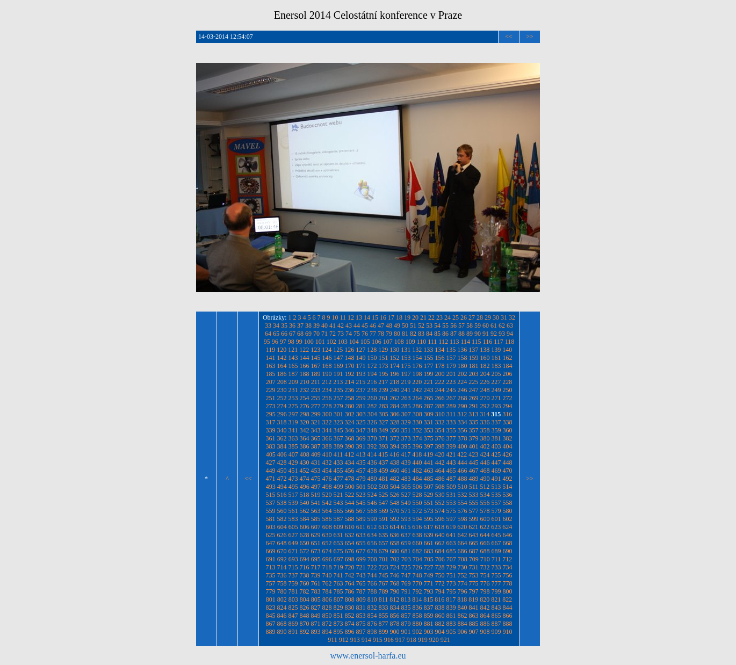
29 (488, 317)
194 (372, 374)
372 (395, 438)
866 (508, 615)
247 (474, 390)
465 (451, 470)
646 (508, 535)
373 (406, 438)
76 (365, 333)
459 (383, 470)
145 (316, 358)
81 (405, 333)
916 (389, 640)
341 (293, 430)
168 (327, 366)
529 (429, 494)
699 (361, 559)
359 (496, 430)
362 (282, 438)
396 (417, 446)
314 (484, 414)
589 (361, 519)
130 (394, 349)
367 (338, 438)
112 (443, 341)
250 (508, 390)
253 (293, 398)
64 (268, 333)
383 (271, 446)
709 (474, 559)
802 (282, 599)
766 (372, 583)
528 (417, 494)
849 (316, 615)
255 (316, 398)
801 (271, 599)
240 (395, 390)
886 (485, 623)
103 (343, 341)
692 (282, 559)
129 (383, 349)
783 (316, 591)
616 (417, 527)
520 (327, 494)
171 (361, 366)
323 (338, 422)
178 (440, 366)
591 (383, 519)
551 (429, 503)
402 (485, 446)
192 (350, 374)
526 (395, 494)
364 (304, 438)
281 (361, 406)
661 (429, 543)
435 (361, 462)
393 (383, 446)
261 (383, 398)
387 (316, 446)
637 (406, 535)
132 (417, 349)
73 (340, 333)
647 (271, 543)
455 (338, 470)
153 (406, 358)
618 (439, 527)
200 (440, 374)
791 (406, 591)
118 (510, 341)
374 (417, 438)
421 (451, 454)
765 (361, 583)
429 (293, 462)
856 (395, 615)
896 (350, 631)
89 (469, 333)
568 (372, 511)
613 (383, 527)
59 (477, 325)
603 (271, 527)
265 (429, 398)
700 (372, 559)
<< (509, 36)
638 (417, 535)
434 (350, 462)
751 (451, 575)
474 (304, 478)
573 (429, 511)
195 (383, 374)
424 (484, 454)
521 (338, 494)
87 (453, 333)
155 (429, 358)
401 (474, 446)
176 (417, 366)
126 (349, 349)
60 (485, 325)
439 (406, 462)
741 (338, 575)
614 (394, 527)
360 (508, 430)
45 (365, 325)
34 (276, 325)
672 (304, 551)
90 (477, 333)
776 (485, 583)
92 (493, 333)
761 (316, 583)
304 (372, 414)
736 (282, 575)
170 (350, 366)
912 (344, 640)
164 (282, 366)
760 (304, 583)
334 (462, 422)
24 (447, 317)
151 (383, 358)
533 (474, 494)
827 (316, 607)
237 (361, 390)
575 (451, 511)
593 (406, 519)
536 (508, 494)
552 (440, 503)
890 (282, 631)
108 (399, 341)
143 (293, 358)
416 (394, 454)
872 (327, 623)
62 (502, 325)
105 (365, 341)
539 (293, 503)
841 (474, 607)
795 (451, 591)
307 (406, 414)
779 (271, 591)
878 (395, 623)
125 (338, 349)
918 (411, 640)
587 (338, 519)
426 (507, 454)
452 (304, 470)
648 (282, 543)
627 (293, 535)
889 (271, 631)
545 (361, 503)
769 (406, 583)
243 (429, 390)
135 (451, 349)
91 (485, 333)
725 (406, 567)
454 (327, 470)
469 (496, 470)
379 (474, 438)
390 (350, 446)
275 (293, 406)
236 (350, 390)
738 (304, 575)
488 (462, 478)
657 (383, 543)
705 (429, 559)
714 (282, 567)
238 (372, 390)
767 (383, 583)
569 (383, 511)
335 (474, 422)
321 (316, 422)
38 (308, 325)
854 (372, 615)
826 (304, 607)
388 (327, 446)
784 (327, 591)
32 (512, 317)
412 (349, 454)
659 (406, 543)
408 (304, 454)
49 (397, 325)
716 (304, 567)
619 (451, 527)
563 (316, 511)
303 (361, 414)
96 (275, 341)
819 (473, 599)
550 (417, 503)
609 (338, 527)
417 (405, 454)
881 (429, 623)
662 (440, 543)
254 (304, 398)
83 (421, 333)
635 (383, 535)
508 (440, 486)
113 (454, 341)
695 (316, 559)
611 (361, 527)
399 (451, 446)
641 (451, 535)
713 (271, 567)
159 (474, 358)
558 (508, 503)
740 (327, 575)
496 (304, 486)
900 (395, 631)
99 (299, 341)
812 (394, 599)
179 (451, 366)
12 (351, 317)
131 (405, 349)
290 (462, 406)
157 (451, 358)
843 (496, 607)
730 (462, 567)
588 (350, 519)
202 (462, 374)
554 (462, 503)
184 (508, 366)
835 (406, 607)
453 (316, 470)
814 (417, 599)
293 (496, 406)
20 (415, 317)
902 (417, 631)
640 (440, 535)
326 (372, 422)
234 (327, 390)
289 (451, 406)
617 (428, 527)
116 (488, 341)
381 (496, 438)
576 (462, 511)
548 (395, 503)
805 (316, 599)
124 (326, 349)
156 (440, 358)
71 (324, 333)
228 (507, 382)
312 (462, 414)
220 (417, 382)
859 (429, 615)
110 (422, 341)
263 (406, 398)
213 (338, 382)
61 (493, 325)
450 (282, 470)
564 (327, 511)
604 (282, 527)
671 (293, 551)
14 (367, 317)
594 (417, 519)
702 (395, 559)
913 (355, 640)
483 (406, 478)
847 (293, 615)
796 (462, 591)
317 (271, 422)
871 (316, 623)
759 (293, 583)
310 (440, 414)
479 (361, 478)
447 (496, 462)
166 (304, 366)
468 (485, 470)
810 (372, 599)
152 (395, 358)
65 (276, 333)
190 (327, 374)
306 (395, 414)
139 (496, 349)
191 (338, 374)
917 (400, 640)
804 (304, 599)
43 (348, 325)
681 (406, 551)
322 (327, 422)
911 (332, 640)
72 (332, 333)
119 (271, 349)
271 (496, 398)
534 (485, 494)
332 (440, 422)
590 (372, 519)
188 (304, 374)
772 (440, 583)
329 (406, 422)
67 (292, 333)
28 (480, 317)
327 (383, 422)
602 (508, 519)
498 (327, 486)
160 (485, 358)
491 (496, 478)
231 (293, 390)
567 (361, 511)
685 (451, 551)
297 (293, 414)
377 (451, 438)
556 (485, 503)
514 (507, 486)
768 (395, 583)
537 (271, 503)
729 (451, 567)
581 (271, 519)
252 (282, 398)
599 (474, 519)
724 (395, 567)
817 (451, 599)
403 (496, 446)
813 (405, 599)
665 (474, 543)
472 (282, 478)
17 (391, 317)
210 (304, 382)
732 (485, 567)
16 (383, 317)
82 (413, 333)
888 (508, 623)
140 (507, 349)
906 (462, 631)
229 (271, 390)
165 (293, 366)
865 (496, 615)
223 (451, 382)
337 (496, 422)
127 (360, 349)
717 (316, 567)
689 (496, 551)
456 (350, 470)
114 (465, 341)
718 (327, 567)
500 (350, 486)
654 (350, 543)
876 (372, 623)
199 (429, 374)
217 (383, 382)
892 (304, 631)
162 (508, 358)
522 (350, 494)
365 (316, 438)
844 (508, 607)
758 (282, 583)
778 (508, 583)
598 (462, 519)
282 (372, 406)
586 (327, 519)
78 (381, 333)
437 (383, 462)
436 (372, 462)
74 (348, 333)
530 (440, 494)
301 (338, 414)
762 (327, 583)
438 (395, 462)
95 (267, 341)
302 (350, 414)
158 (462, 358)
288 (440, 406)
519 (316, 494)
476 (327, 478)
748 (417, 575)
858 (417, 615)
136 (462, 349)
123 (315, 349)
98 (291, 341)
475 (316, 478)
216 (372, 382)
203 (474, 374)
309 (429, 414)
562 (304, 511)
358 (485, 430)
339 (271, 430)
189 (316, 374)
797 (474, 591)
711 (496, 559)
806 (327, 599)
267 (451, 398)
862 (462, 615)
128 (372, 349)
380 (485, 438)
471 (271, 478)
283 (383, 406)
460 (395, 470)
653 (338, 543)
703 (406, 559)
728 (440, 567)
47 (381, 325)
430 (304, 462)
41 (332, 325)
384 (282, 446)
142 (282, 358)
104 (354, 341)
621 (473, 527)
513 (496, 486)
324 (350, 422)
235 (338, 390)
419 (428, 454)
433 (338, 462)
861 (451, 615)
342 (304, 430)
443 (451, 462)
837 (429, 607)
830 (350, 607)
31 (504, 317)
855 (383, 615)
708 (462, 559)
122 (304, 349)
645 (496, 535)
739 (316, 575)
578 (485, 511)
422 (462, 454)
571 (406, 511)
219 (405, 382)
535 (496, 494)
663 (451, 543)
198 (417, 374)
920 (434, 640)
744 (372, 575)
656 (372, 543)
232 (304, 390)
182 (485, 366)
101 (320, 341)
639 (429, 535)
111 (432, 341)
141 (271, 358)
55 (445, 325)
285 (406, 406)
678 (372, 551)
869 (293, 623)
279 (338, 406)
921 (445, 640)
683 (429, 551)
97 (283, 341)
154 (417, 358)
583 (293, 519)
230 (282, 390)
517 (293, 494)
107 (388, 341)
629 (316, 535)
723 (383, 567)
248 (485, 390)
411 (338, 454)
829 (338, 607)
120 (281, 349)
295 (271, 414)
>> (529, 36)
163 (271, 366)
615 (405, 527)
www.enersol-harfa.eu (368, 655)
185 (271, 374)
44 (356, 325)
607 (316, 527)
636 (395, 535)
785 (338, 591)
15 (375, 317)
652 (327, 543)
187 (293, 374)
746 (395, 575)
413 (360, 454)
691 (271, 559)
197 (406, 374)
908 (485, 631)
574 (440, 511)
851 (338, 615)
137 (473, 349)
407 (293, 454)
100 (309, 341)
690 (508, 551)
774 (462, 583)
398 (440, 446)
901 (406, 631)
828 (327, 607)
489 (474, 478)
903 (429, 631)
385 (293, 446)
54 (437, 325)
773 (451, 583)
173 (383, 366)
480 (372, 478)
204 (485, 374)
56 (453, 325)
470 (508, 470)
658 (395, 543)
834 (395, 607)
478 (350, 478)
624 (507, 527)
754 (485, 575)
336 (485, 422)
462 (417, 470)
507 (429, 486)
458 (372, 470)
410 (327, 454)
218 (394, 382)
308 (417, 414)
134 (439, 349)
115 (476, 341)
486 (440, 478)
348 (372, 430)
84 (429, 333)
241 (406, 390)
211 (316, 382)
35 (284, 325)
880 (417, 623)
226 (484, 382)
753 (474, 575)
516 (282, 494)
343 (316, 430)
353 (429, 430)
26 (463, 317)
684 (440, 551)
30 (496, 317)
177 (429, 366)
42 (340, 325)
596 (440, 519)
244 (440, 390)
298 (304, 414)
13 (359, 317)
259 (361, 398)
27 (471, 317)
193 (361, 374)
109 (410, 341)
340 (282, 430)
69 (308, 333)
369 (361, 438)
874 (350, 623)
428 (282, 462)
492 (508, 478)
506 (417, 486)
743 (361, 575)
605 (293, 527)
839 (451, 607)
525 (383, 494)
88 (461, 333)
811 (383, 599)
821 (496, 599)
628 (304, 535)
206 (508, 374)
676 (350, 551)
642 (462, 535)
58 (469, 325)
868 (282, 623)
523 (361, 494)
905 (451, 631)
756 (508, 575)
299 (316, 414)
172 (372, 366)
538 (282, 503)
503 (383, 486)
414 (372, 454)
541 (316, 503)
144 (304, 358)
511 (474, 486)
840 (462, 607)
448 (508, 462)
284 (395, 406)
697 (338, 559)
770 (417, 583)
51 (413, 325)
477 (338, 478)
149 (361, 358)
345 (338, 430)
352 (417, 430)
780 (282, 591)
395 (406, 446)
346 (350, 430)
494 (282, 486)
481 (383, 478)
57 (461, 325)
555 (474, 503)
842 (485, 607)
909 (496, 631)
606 (304, 527)
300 (327, 414)
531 (451, 494)
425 (496, 454)
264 (417, 398)
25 (455, 317)
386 (304, 446)
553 (451, 503)
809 (361, 599)
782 (304, 591)
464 (440, 470)
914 (366, 640)
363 (293, 438)
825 (293, 607)
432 (327, 462)
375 (429, 438)
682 (417, 551)
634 (372, 535)
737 (293, 575)
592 (395, 519)
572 (417, 511)
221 (428, 382)
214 (349, 382)
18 (399, 317)
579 (496, 511)
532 (462, 494)
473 (293, 478)
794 (440, 591)
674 (327, 551)
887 (496, 623)
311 (451, 414)
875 (361, 623)
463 (429, 470)
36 (292, 325)
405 (271, 454)
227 (496, 382)
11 (343, 317)
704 (417, 559)
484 (417, 478)
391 (361, 446)
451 (293, 470)
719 (338, 567)
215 (360, 382)
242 (417, 390)
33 (268, 325)
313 (473, 414)
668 (508, 543)
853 (361, 615)
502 (372, 486)
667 (496, 543)
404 (508, 446)
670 (282, 551)
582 (282, 519)
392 (372, 446)
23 (439, 317)
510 (462, 486)
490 (485, 478)
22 (431, 317)
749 (429, 575)
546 (372, 503)
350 (395, 430)
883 (451, 623)
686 (462, 551)
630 (327, 535)
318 (282, 422)
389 (338, 446)
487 (451, 478)
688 (485, 551)
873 (338, 623)
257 (338, 398)
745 (383, 575)
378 (462, 438)
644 (485, 535)
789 (383, 591)
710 (485, 559)
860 (440, 615)
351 (406, 430)
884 (462, 623)
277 (316, 406)
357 (474, 430)
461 (406, 470)
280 (350, 406)
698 (350, 559)
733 (496, 567)
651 (316, 543)
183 (496, 366)
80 (397, 333)
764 (350, 583)
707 (451, 559)
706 (440, 559)
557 (496, 503)
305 (383, 414)
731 (474, 567)
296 (282, 414)
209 (293, 382)
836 (417, 607)
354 (440, 430)
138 (484, 349)
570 (395, 511)
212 (326, 382)
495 (293, 486)
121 (293, 349)
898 (372, 631)
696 (327, 559)
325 (361, 422)
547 (383, 503)
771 (429, 583)
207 (271, 382)
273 (271, 406)
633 (361, 535)
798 (485, 591)
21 (423, 317)
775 (474, 583)
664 (462, 543)
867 (271, 623)
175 (406, 366)
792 (417, 591)
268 (462, 398)
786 (350, 591)
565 (338, 511)
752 (462, 575)
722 (372, 567)
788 (372, 591)
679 (383, 551)
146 (327, 358)
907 (474, 631)
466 (462, 470)
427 (271, 462)
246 (462, 390)
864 (485, 615)
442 (440, 462)
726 (417, 567)
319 (293, 422)
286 (417, 406)
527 (406, 494)
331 (429, 422)
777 (496, 583)
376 (440, 438)
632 (350, 535)
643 (474, 535)
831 (361, 607)
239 (383, 390)
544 (350, 503)
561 (293, 511)
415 (383, 454)
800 (508, 591)
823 (271, 607)
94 (510, 333)
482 (395, 478)
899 (383, 631)
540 (304, 503)
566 (350, 511)
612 (372, 527)
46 (373, 325)
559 (271, 511)
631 (338, 535)
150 (372, 358)
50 (405, 325)
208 (282, 382)
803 (293, 599)
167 (316, 366)
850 (327, 615)
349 (383, 430)
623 (496, 527)
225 (473, 382)
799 (496, 591)
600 (485, 519)
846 (282, 615)
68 (300, 333)
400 (462, 446)
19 (407, 317)
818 (462, 599)
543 (338, 503)
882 (440, 623)
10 (335, 317)
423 (473, 454)
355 (451, 430)
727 (429, 567)
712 (507, 559)
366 (327, 438)
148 (350, 358)
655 (361, 543)
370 (372, 438)
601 (496, 519)
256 (327, 398)
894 (327, 631)
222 (439, 382)
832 (372, 607)
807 (338, 599)
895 (338, 631)
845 (271, 615)
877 (383, 623)
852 (350, 615)
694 (304, 559)
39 (316, 325)
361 (271, 438)
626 (282, 535)
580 (508, 511)
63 (510, 325)
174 (395, 366)
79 (389, 333)
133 (428, 349)
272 (508, 398)
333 (451, 422)
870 (304, 623)
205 (496, 374)
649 (293, 543)
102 (331, 341)
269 (474, 398)
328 (395, 422)
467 (474, 470)
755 (496, 575)
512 (484, 486)
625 (271, 535)
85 (437, 333)
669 (271, 551)
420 (439, 454)
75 (356, 333)
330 (417, 422)
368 (350, 438)
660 (417, 543)
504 (395, 486)
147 (338, 358)
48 (389, 325)
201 (451, 374)
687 (474, 551)
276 (304, 406)
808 (350, 599)
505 (406, 486)
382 (508, 438)
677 (361, 551)
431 (316, 462)
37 (300, 325)
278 (327, 406)
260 (372, 398)
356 (462, 430)
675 (338, 551)
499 (338, 486)
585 (316, 519)
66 (284, 333)
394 (395, 446)
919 (423, 640)
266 (440, 398)
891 (293, 631)
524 (372, 494)
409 (316, 454)
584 (304, 519)
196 (395, 374)
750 (440, 575)
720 (350, 567)
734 (508, 567)
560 (282, 511)
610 (350, 527)
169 (338, 366)
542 (327, 503)
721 (361, 567)
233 (316, 390)
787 (361, 591)
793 (429, 591)
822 (507, 599)
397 (429, 446)
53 (429, 325)
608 (327, 527)
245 (451, 390)
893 (316, 631)
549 (406, 503)
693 (293, 559)
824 (282, 607)
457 (361, 470)
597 (451, 519)
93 (502, 333)
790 (395, 591)
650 (304, 543)
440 (417, 462)
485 (429, 478)
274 (282, 406)
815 (428, 599)
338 (508, 422)
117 (498, 341)
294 (508, 406)
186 (282, 374)
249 (496, 390)
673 (316, 551)
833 (383, 607)
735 (271, 575)
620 (462, 527)
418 (417, 454)
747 (406, 575)
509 (451, 486)
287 (429, 406)
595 (429, 519)
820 (484, 599)
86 (445, 333)
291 (474, 406)
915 (378, 640)
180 (462, 366)
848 (304, 615)
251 (271, 398)
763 (338, 583)
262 (395, 398)
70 (316, 333)
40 (324, 325)
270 (485, 398)
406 (282, 454)
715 (293, 567)
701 (383, 559)
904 (440, 631)
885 (474, 623)
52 (421, 325)
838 (440, 607)
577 (474, 511)
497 (316, 486)
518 (304, 494)
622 (484, 527)
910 (508, 631)
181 (474, 366)
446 (485, 462)
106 (376, 341)
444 (462, 462)
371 (383, 438)
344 (327, 430)
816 (439, 599)
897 (361, 631)
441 (429, 462)
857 (406, 615)
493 (271, 486)
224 (462, 382)
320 (304, 422)
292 (485, 406)
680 (395, 551)
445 (474, 462)
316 (507, 414)
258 (350, 398)
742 (350, 575)
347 (361, 430)
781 (293, 591)
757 (271, 583)
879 (406, 623)
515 (271, 494)
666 (485, 543)
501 (361, 486)
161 (496, 358)
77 (373, 333)
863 (474, 615)
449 (271, 470)
